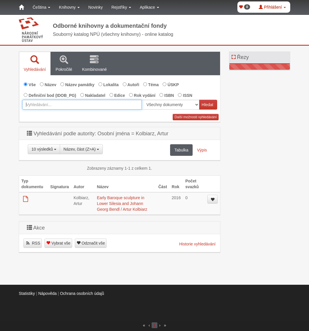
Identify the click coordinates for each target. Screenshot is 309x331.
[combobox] (82, 105)
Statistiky (27, 293)
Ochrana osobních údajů (82, 293)
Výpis (202, 150)
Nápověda (47, 293)
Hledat (207, 104)
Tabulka (181, 150)
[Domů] (21, 7)
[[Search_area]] (170, 105)
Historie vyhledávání (197, 244)
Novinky (95, 7)
